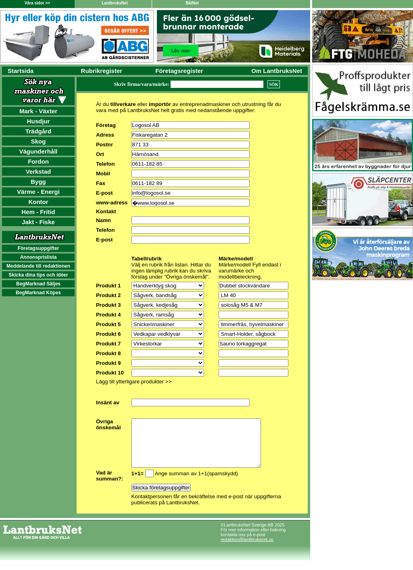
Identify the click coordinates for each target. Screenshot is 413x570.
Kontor (38, 201)
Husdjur (38, 121)
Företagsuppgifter (38, 248)
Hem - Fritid (38, 211)
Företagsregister (179, 70)
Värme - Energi (38, 191)
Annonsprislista (38, 257)
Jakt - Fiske (38, 221)
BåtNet (192, 3)
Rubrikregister (102, 70)
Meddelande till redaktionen (38, 266)
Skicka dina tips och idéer (38, 275)
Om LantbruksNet (276, 70)
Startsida (20, 70)
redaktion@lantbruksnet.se (247, 549)
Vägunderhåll (38, 151)
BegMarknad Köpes (38, 292)
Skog (38, 141)
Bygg (38, 181)
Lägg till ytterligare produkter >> (133, 382)
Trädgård (38, 131)
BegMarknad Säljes (38, 284)
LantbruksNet (114, 3)
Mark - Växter (38, 111)
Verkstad (38, 171)
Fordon (38, 161)
